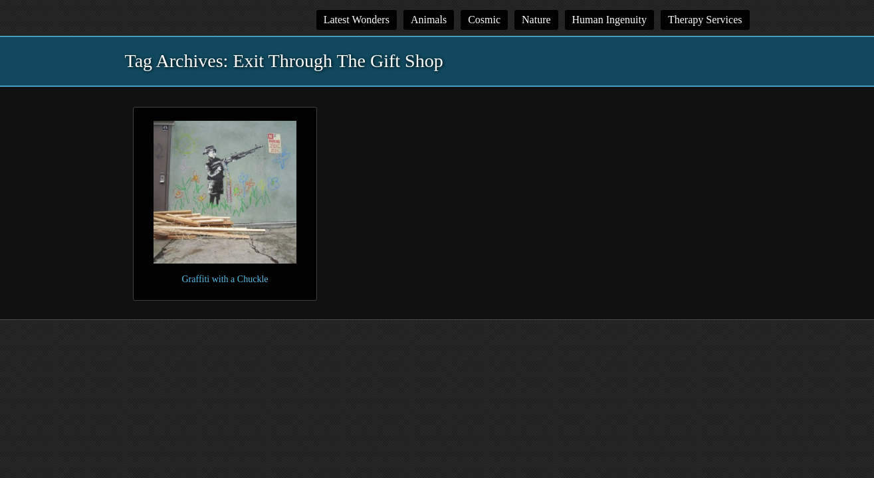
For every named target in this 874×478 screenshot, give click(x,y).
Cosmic (484, 19)
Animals (429, 19)
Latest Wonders (356, 19)
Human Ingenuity (609, 19)
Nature (536, 19)
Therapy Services (705, 19)
